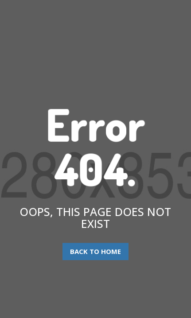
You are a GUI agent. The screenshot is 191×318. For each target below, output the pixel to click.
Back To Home (95, 251)
